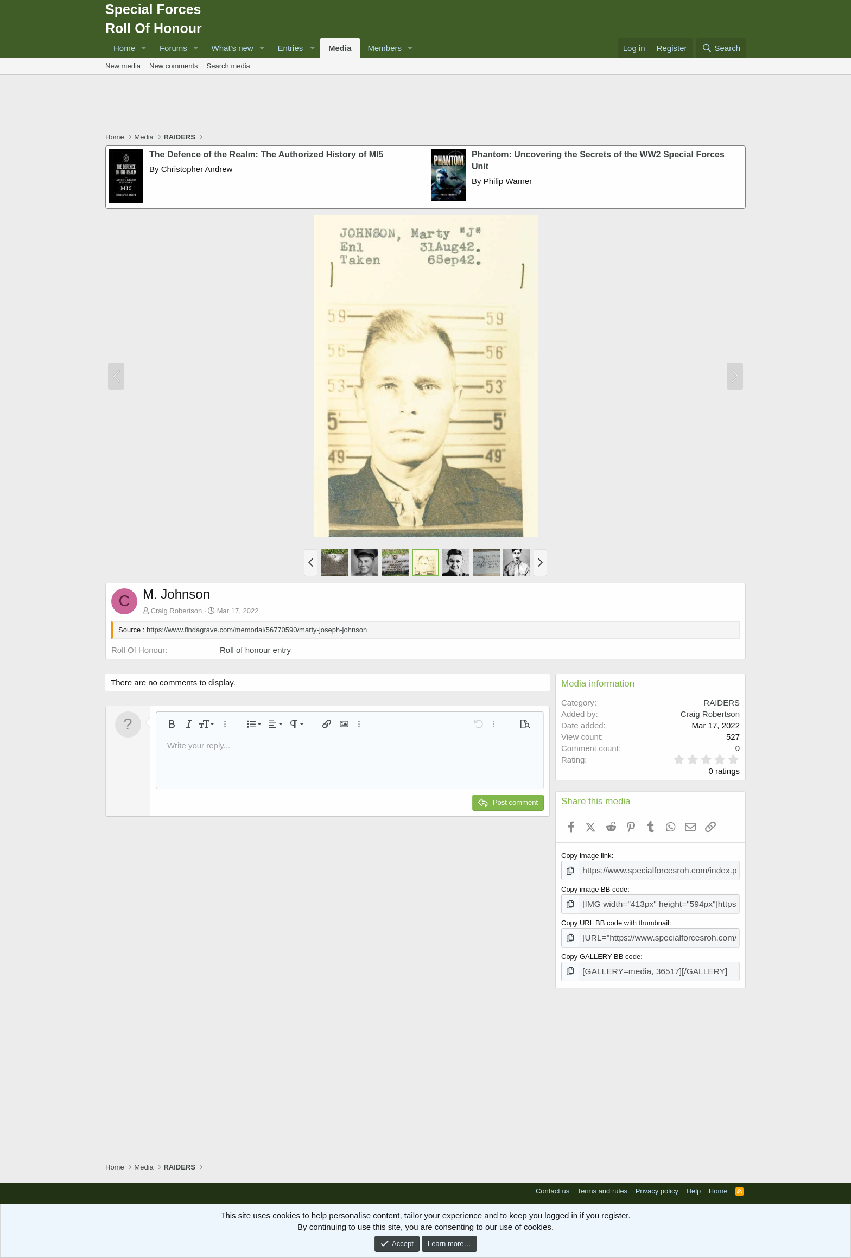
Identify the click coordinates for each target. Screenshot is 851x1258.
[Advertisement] (425, 104)
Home (124, 48)
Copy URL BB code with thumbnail (615, 919)
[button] (143, 48)
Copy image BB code (594, 888)
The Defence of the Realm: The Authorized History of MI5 (266, 154)
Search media (228, 66)
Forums (173, 48)
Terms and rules (602, 1183)
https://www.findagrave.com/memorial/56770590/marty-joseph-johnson (257, 630)
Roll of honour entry (255, 650)
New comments (173, 66)
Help (694, 1183)
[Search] (721, 48)
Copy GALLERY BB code (600, 950)
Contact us (552, 1183)
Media (340, 48)
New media (123, 66)
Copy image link (586, 856)
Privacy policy (657, 1183)
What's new (232, 48)
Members (385, 48)
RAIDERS (721, 702)
